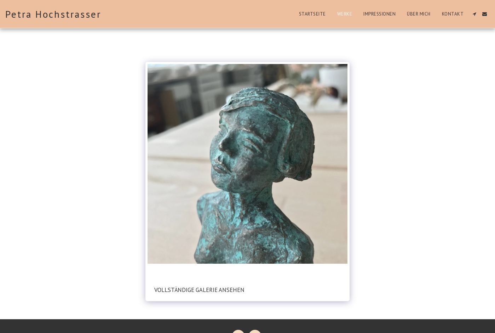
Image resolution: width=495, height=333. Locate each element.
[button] (474, 14)
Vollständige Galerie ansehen (199, 290)
